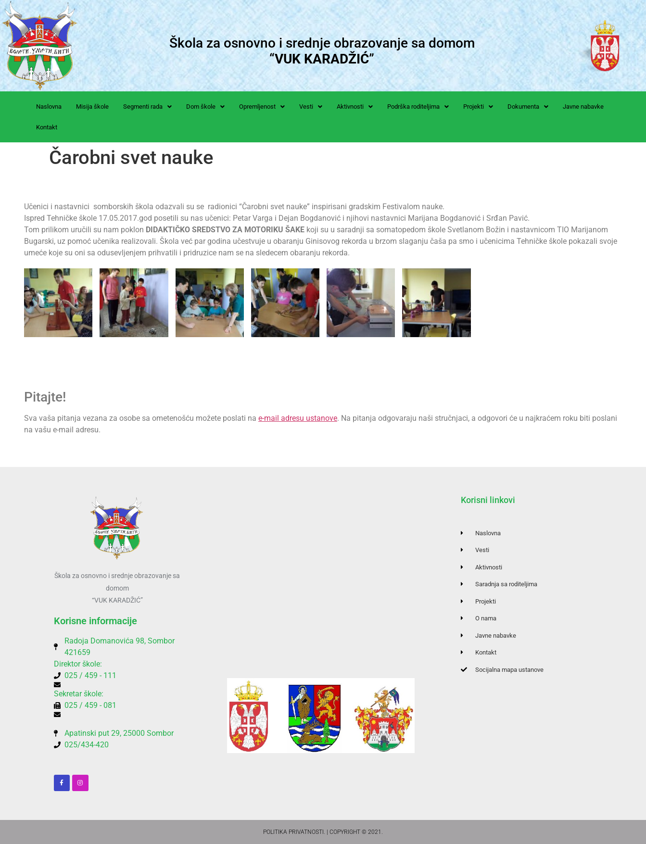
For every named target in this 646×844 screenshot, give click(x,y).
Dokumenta (527, 106)
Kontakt (46, 127)
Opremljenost (262, 106)
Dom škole (205, 106)
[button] (147, 106)
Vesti (310, 106)
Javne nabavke (583, 106)
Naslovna (49, 106)
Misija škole (92, 106)
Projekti (478, 106)
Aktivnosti (355, 106)
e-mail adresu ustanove (297, 418)
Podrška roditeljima (418, 106)
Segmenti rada (147, 106)
